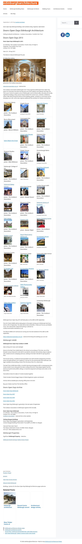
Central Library (41, 118)
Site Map (13, 13)
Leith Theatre (8, 202)
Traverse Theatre (25, 303)
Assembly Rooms (42, 103)
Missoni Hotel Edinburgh (9, 483)
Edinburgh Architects (33, 9)
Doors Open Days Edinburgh (10, 391)
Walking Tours (46, 9)
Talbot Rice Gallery (10, 303)
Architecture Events (58, 9)
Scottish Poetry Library (11, 286)
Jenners (5, 476)
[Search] (76, 23)
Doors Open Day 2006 (9, 397)
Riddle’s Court (8, 235)
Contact (70, 9)
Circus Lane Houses (26, 134)
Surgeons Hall (41, 286)
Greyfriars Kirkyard (43, 167)
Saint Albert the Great (11, 141)
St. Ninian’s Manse (42, 270)
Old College (7, 218)
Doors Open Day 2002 (9, 401)
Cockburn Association (9, 416)
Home (5, 9)
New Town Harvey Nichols (10, 479)
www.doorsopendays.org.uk (10, 86)
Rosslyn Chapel (7, 473)
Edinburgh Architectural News (53, 541)
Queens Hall (24, 219)
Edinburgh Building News (17, 9)
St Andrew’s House (43, 236)
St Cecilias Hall (8, 268)
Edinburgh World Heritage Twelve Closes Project (16, 439)
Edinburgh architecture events (13, 530)
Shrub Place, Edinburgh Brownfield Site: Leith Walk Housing (21, 531)
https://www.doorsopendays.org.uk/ (12, 336)
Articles (5, 13)
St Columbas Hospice (27, 268)
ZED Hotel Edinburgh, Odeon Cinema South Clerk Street (20, 533)
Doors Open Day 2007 (9, 394)
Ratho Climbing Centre (44, 218)
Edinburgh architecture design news (15, 528)
